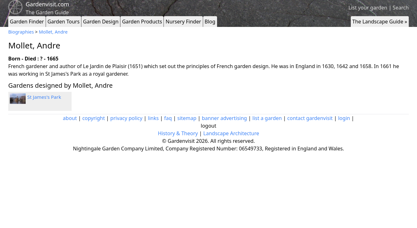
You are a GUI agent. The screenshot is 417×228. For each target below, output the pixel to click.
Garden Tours (64, 21)
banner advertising (224, 118)
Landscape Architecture (231, 133)
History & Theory (178, 133)
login (344, 118)
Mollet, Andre (53, 32)
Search (401, 7)
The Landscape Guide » (379, 21)
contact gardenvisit (310, 118)
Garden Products (142, 21)
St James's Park (44, 97)
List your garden (368, 7)
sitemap (186, 118)
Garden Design (101, 21)
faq (168, 118)
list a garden (267, 118)
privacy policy (126, 118)
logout (208, 125)
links (153, 118)
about (70, 118)
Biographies (21, 32)
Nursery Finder (183, 21)
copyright (93, 118)
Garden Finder (27, 21)
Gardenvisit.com (47, 4)
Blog (210, 21)
